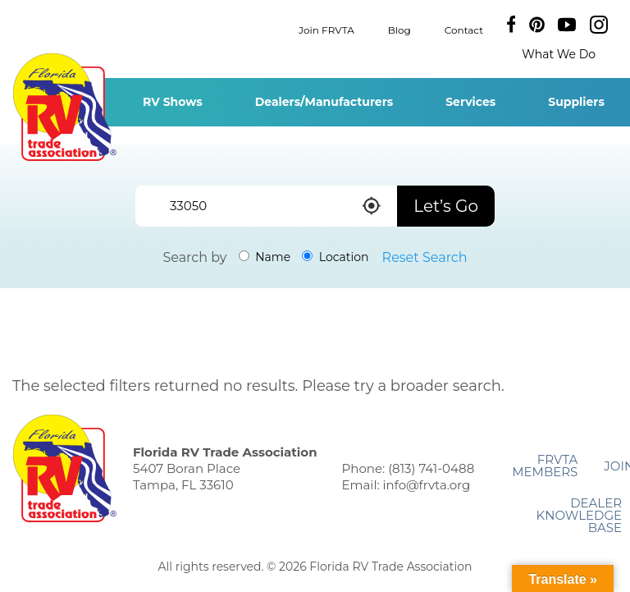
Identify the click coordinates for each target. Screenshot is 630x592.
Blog (399, 29)
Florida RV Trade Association (64, 107)
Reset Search (425, 257)
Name (265, 257)
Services (470, 101)
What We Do (559, 54)
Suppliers (576, 101)
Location (335, 257)
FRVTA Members (545, 466)
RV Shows (173, 101)
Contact (464, 29)
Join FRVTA (326, 29)
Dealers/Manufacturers (324, 101)
